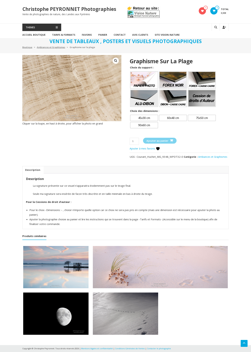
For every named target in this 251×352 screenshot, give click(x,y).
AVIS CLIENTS (140, 34)
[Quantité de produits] (134, 141)
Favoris (87, 34)
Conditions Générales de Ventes (130, 348)
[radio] (144, 80)
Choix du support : (142, 67)
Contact (120, 34)
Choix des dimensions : (144, 111)
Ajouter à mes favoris (145, 148)
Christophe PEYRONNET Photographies (69, 9)
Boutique (27, 47)
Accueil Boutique (34, 34)
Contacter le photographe (159, 348)
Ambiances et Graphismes (51, 47)
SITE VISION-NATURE (167, 34)
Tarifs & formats (63, 34)
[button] (116, 61)
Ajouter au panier (157, 140)
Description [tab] (32, 170)
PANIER (102, 34)
